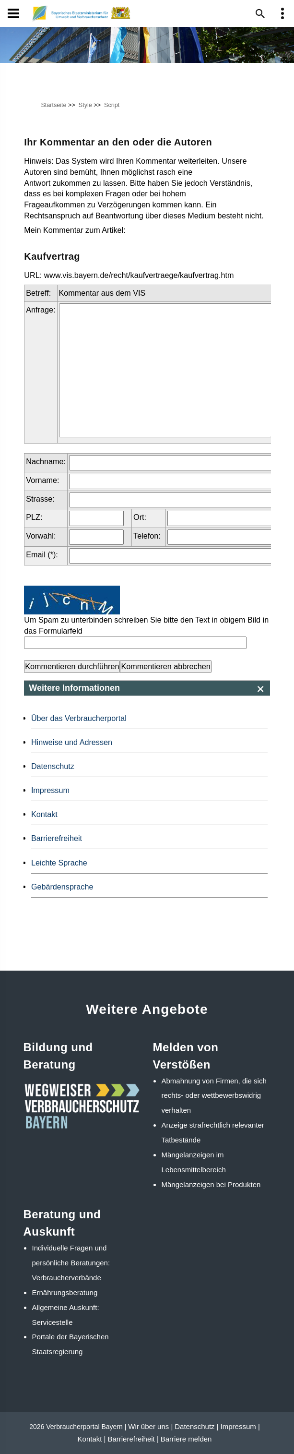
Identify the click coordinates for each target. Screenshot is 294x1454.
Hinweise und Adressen (71, 742)
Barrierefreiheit (56, 838)
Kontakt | (92, 1439)
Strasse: (40, 498)
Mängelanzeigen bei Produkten (211, 1184)
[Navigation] (13, 13)
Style (85, 105)
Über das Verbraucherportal (79, 718)
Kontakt (44, 814)
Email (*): (42, 554)
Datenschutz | (196, 1426)
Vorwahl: (41, 535)
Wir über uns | (150, 1426)
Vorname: (42, 480)
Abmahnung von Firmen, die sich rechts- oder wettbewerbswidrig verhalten (214, 1096)
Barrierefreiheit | (132, 1439)
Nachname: (46, 461)
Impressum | (240, 1426)
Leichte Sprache (59, 862)
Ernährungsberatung (65, 1292)
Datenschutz (52, 766)
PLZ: (34, 517)
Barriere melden (186, 1439)
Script (111, 105)
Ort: (139, 517)
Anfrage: (40, 309)
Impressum (50, 790)
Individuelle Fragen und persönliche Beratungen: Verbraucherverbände (71, 1263)
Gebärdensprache (62, 886)
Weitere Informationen (74, 688)
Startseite (53, 105)
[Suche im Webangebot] (260, 13)
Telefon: (147, 535)
